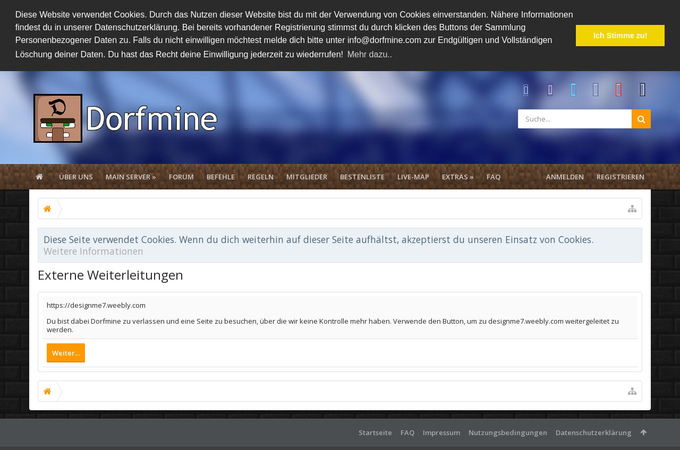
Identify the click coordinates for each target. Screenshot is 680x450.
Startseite (375, 431)
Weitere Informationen (93, 250)
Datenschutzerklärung (594, 431)
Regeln (261, 175)
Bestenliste (362, 175)
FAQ (493, 175)
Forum (181, 175)
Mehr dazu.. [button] (369, 54)
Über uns (76, 175)
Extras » (458, 175)
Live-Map (413, 175)
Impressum (441, 431)
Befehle (221, 175)
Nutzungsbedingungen (508, 431)
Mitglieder (306, 175)
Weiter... (66, 352)
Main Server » (131, 175)
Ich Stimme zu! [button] (620, 35)
